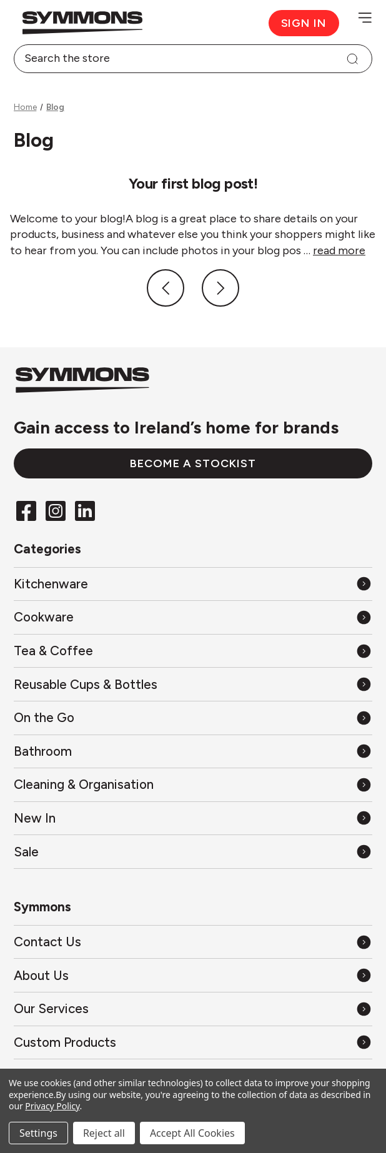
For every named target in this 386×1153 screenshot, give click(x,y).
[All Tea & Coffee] (193, 650)
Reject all (104, 1133)
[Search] (352, 59)
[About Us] (193, 975)
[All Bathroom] (193, 751)
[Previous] (165, 288)
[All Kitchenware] (193, 583)
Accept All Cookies (192, 1133)
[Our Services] (193, 1009)
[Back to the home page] (103, 23)
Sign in (304, 23)
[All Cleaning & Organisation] (193, 784)
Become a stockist (192, 463)
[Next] (220, 288)
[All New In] (193, 817)
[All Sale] (193, 851)
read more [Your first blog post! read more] (339, 250)
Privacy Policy (52, 1106)
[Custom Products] (193, 1042)
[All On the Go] (193, 718)
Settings (38, 1133)
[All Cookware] (193, 617)
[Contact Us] (193, 941)
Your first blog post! (193, 183)
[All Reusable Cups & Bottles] (193, 684)
